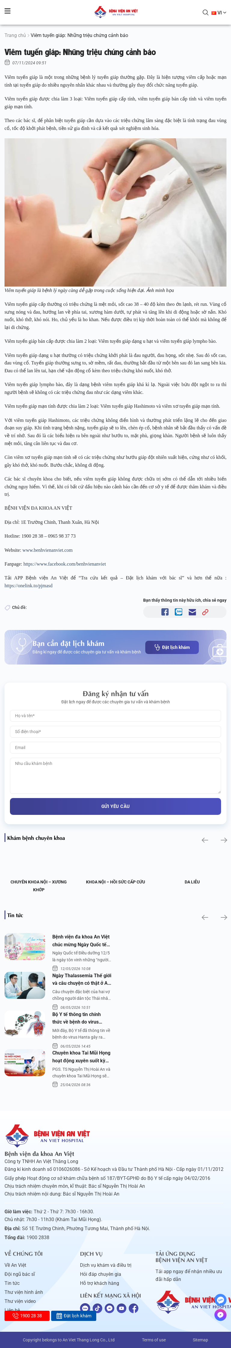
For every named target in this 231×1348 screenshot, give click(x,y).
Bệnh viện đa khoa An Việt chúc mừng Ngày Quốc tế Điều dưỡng (80, 941)
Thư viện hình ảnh (24, 1292)
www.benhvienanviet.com (48, 550)
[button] (204, 840)
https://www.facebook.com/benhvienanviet (65, 564)
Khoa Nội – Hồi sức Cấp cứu (115, 882)
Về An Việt (15, 1265)
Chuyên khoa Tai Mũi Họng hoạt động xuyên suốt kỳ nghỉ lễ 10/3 (81, 1057)
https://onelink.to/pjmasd (29, 585)
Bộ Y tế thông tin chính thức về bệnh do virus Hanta (76, 1019)
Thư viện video (20, 1301)
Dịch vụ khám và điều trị (105, 1265)
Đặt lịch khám (172, 647)
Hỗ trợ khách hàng (99, 1283)
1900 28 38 (27, 1316)
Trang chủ (15, 35)
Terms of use (154, 1339)
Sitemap (200, 1339)
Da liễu (192, 882)
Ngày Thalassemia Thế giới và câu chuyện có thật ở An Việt (81, 980)
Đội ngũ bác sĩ (20, 1274)
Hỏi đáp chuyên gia (100, 1274)
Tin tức (12, 1283)
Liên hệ (12, 1310)
